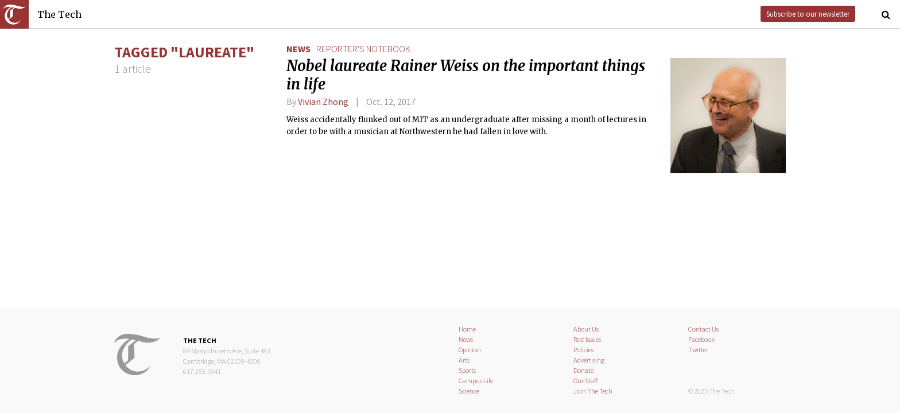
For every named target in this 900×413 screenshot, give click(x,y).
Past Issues (587, 339)
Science (469, 391)
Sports (467, 370)
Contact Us (703, 329)
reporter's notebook (363, 48)
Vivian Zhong (323, 101)
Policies (583, 349)
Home (467, 329)
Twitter (698, 349)
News (298, 48)
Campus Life (476, 380)
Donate (583, 370)
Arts (464, 360)
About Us (586, 329)
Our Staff (585, 380)
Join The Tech (592, 391)
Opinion (470, 349)
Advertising (588, 360)
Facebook (701, 339)
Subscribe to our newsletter (807, 13)
